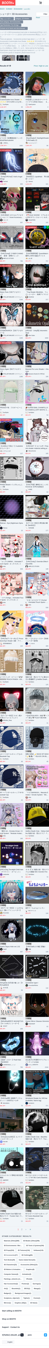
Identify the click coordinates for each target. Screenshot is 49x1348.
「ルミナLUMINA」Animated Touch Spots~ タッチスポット (11, 563)
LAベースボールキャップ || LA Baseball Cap (11, 755)
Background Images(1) (23, 1293)
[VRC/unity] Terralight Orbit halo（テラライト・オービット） (11, 871)
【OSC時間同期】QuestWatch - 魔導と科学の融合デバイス (37, 255)
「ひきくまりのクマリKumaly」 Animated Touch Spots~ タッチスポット (36, 601)
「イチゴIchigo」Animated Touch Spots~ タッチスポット (11, 599)
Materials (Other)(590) (11, 1241)
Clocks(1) (36, 1298)
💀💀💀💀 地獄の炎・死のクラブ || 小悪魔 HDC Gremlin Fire (37, 871)
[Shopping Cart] (40, 3)
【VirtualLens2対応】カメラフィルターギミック (11, 1138)
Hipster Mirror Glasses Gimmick (37, 1021)
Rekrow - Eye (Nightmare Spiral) (11, 524)
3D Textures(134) (24, 1250)
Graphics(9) (30, 1269)
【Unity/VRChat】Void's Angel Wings (11, 178)
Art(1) (6, 1288)
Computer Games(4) (11, 1274)
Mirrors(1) (7, 1303)
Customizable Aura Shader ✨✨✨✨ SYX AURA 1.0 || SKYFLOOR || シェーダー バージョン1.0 (11, 101)
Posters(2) (25, 1284)
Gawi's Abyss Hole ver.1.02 (10, 947)
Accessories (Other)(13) (29, 1265)
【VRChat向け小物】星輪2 (35, 947)
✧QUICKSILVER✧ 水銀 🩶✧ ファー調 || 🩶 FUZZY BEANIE (37, 717)
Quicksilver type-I (31, 983)
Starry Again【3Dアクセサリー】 (10, 370)
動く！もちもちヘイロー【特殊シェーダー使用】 (36, 640)
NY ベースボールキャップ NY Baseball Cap (11, 794)
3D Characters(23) (10, 1265)
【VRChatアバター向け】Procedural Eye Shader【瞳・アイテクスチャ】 (11, 640)
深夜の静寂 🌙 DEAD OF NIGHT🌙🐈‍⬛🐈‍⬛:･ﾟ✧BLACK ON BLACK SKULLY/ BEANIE (36, 755)
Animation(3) (26, 1274)
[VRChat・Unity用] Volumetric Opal (36, 332)
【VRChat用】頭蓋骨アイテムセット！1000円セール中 (11, 1099)
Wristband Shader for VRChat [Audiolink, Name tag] (36, 1099)
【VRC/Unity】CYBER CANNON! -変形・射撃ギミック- (11, 255)
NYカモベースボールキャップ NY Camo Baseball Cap (36, 1215)
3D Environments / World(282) (13, 1245)
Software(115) (38, 1250)
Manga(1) (37, 1288)
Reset (38, 17)
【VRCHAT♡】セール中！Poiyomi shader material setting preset (36, 447)
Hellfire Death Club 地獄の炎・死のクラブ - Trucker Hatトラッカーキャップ (11, 1215)
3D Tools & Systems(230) (35, 1245)
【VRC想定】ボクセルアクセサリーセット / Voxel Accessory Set (11, 216)
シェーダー (27, 8)
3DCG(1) (27, 1288)
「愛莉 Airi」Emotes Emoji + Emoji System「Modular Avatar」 (11, 832)
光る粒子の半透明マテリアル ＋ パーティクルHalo (37, 1061)
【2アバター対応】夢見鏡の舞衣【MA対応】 (36, 524)
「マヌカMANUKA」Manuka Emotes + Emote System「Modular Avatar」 (37, 794)
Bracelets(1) (16, 1288)
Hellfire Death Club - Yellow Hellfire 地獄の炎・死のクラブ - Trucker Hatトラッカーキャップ (37, 832)
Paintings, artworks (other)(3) (13, 1279)
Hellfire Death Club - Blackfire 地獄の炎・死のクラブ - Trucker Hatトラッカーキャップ (37, 1138)
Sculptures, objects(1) (12, 1298)
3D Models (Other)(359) (31, 1241)
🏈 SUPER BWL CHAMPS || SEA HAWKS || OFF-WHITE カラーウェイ (37, 409)
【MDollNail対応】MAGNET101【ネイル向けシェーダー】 (11, 1022)
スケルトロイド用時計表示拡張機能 (11, 1176)
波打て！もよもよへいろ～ (35, 908)
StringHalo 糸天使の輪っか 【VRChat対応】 (11, 984)
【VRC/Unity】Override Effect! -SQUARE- (37, 563)
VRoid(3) (29, 1279)
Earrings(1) (37, 1284)
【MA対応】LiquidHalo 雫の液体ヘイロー (37, 178)
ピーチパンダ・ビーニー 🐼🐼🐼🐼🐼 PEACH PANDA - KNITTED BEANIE (11, 678)
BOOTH (2, 8)
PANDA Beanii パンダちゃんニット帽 (11, 486)
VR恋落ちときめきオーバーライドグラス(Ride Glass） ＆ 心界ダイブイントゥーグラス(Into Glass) (37, 101)
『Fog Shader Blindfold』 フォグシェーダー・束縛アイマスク (36, 293)
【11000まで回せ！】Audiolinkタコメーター (11, 447)
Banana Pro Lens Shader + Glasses (36, 370)
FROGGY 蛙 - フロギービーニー (11, 409)
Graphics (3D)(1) (20, 1303)
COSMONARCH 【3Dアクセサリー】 (11, 332)
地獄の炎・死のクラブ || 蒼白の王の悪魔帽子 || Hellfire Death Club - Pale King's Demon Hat (37, 678)
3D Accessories (18, 8)
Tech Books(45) (9, 1260)
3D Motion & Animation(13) (13, 1269)
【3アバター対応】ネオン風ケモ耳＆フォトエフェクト (11, 717)
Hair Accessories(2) (11, 1284)
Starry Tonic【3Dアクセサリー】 (10, 293)
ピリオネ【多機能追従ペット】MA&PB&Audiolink (11, 139)
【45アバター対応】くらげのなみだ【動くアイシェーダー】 (11, 909)
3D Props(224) (9, 1250)
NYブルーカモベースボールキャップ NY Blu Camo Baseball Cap (36, 1176)
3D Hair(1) (33, 1303)
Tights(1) (26, 1298)
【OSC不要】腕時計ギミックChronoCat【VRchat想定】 (36, 486)
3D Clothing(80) (26, 1255)
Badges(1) (7, 1293)
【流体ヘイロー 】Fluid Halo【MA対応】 (10, 1061)
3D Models (9, 8)
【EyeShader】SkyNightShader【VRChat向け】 (37, 139)
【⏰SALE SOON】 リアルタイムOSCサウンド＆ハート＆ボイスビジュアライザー (37, 216)
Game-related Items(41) (27, 1260)
